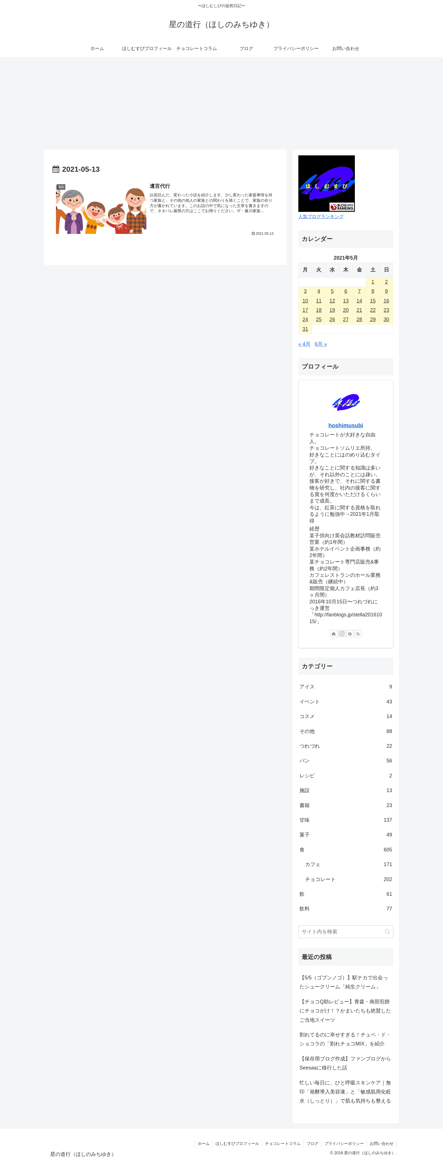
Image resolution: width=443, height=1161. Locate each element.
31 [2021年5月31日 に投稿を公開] (305, 329)
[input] (345, 931)
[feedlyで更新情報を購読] (349, 633)
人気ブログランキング (321, 216)
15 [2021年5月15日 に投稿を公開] (373, 301)
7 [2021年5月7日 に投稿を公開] (359, 291)
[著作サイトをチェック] (333, 633)
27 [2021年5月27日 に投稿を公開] (346, 319)
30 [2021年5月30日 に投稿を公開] (386, 319)
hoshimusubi (345, 425)
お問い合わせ (382, 1143)
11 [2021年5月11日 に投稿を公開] (319, 301)
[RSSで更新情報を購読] (358, 633)
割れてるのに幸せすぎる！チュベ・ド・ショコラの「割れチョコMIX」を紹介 (345, 1039)
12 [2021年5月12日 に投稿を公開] (332, 301)
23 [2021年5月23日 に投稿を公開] (386, 310)
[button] (387, 932)
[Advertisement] (221, 103)
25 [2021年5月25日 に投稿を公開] (319, 319)
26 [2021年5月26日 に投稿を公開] (332, 319)
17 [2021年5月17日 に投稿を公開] (305, 310)
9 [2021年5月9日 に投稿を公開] (386, 291)
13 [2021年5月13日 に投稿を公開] (346, 301)
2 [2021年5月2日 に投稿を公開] (386, 282)
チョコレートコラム (283, 1143)
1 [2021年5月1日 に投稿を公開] (373, 282)
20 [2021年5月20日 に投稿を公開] (346, 310)
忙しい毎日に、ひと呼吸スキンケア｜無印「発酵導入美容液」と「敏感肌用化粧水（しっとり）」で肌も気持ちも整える (345, 1092)
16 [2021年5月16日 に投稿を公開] (386, 301)
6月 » (321, 344)
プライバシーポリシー (344, 1143)
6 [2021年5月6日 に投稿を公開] (345, 291)
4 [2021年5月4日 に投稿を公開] (318, 291)
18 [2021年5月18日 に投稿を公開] (319, 310)
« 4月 (304, 344)
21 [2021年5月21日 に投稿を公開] (359, 310)
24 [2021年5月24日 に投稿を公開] (305, 319)
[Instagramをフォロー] (342, 633)
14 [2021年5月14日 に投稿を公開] (359, 301)
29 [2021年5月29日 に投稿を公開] (373, 319)
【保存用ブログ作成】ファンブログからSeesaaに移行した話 (345, 1063)
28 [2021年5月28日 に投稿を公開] (359, 319)
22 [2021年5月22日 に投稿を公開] (373, 310)
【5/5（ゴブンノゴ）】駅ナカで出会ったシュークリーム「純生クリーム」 (343, 982)
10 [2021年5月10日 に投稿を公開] (305, 301)
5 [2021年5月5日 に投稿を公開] (332, 291)
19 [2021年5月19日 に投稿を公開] (332, 310)
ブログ (312, 1143)
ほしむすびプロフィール (237, 1143)
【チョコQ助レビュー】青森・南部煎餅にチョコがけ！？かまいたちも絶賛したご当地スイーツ (345, 1011)
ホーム (204, 1143)
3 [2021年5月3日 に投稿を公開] (305, 291)
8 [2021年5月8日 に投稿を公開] (373, 291)
